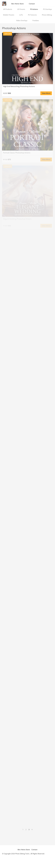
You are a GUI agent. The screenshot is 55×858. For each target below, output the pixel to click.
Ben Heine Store (17, 4)
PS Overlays (47, 9)
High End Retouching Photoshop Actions (19, 86)
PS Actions (34, 9)
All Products (7, 9)
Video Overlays (21, 20)
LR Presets (21, 9)
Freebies (35, 20)
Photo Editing (47, 15)
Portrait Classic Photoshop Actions (16, 153)
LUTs (21, 15)
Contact (32, 4)
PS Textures (32, 15)
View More (46, 93)
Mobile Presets (8, 15)
